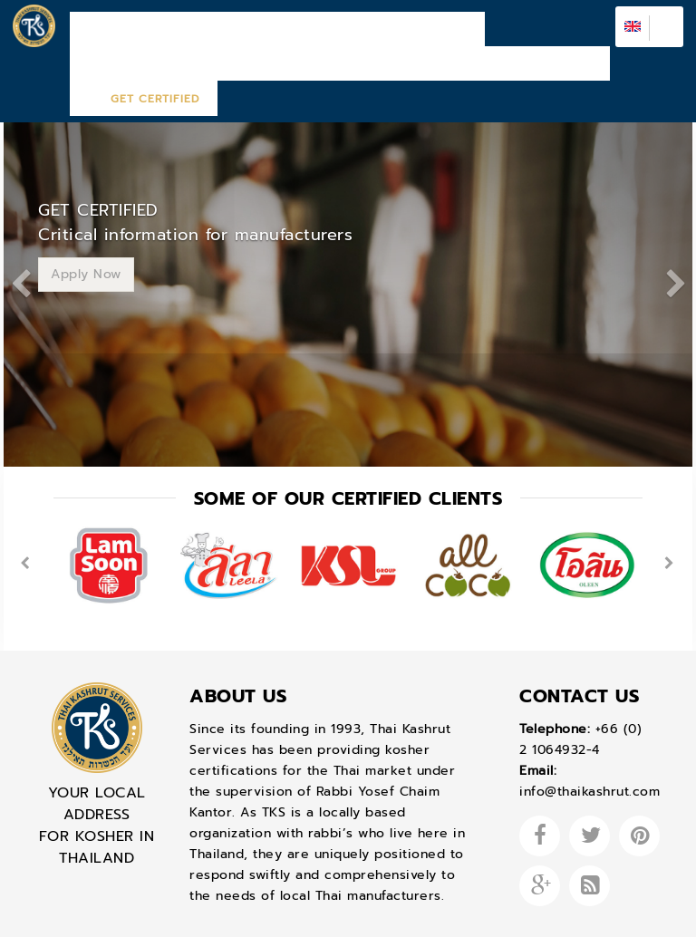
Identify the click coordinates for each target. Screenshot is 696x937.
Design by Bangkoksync (296, 915)
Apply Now (86, 220)
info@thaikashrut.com (589, 739)
